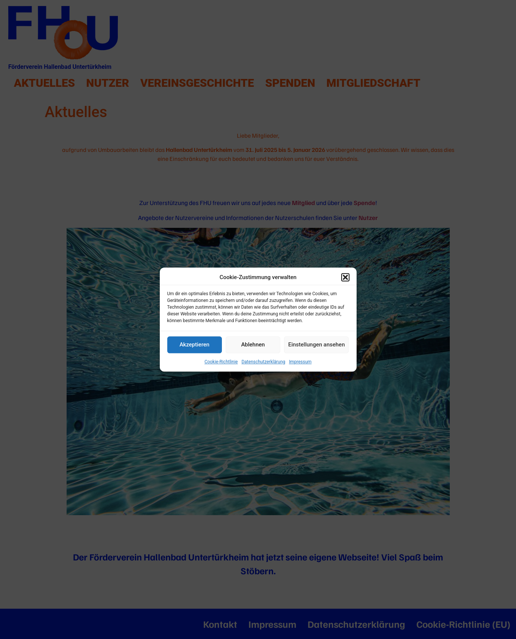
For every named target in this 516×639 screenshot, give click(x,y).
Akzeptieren (195, 344)
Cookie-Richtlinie (221, 361)
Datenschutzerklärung (263, 361)
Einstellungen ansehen (316, 344)
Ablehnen (253, 344)
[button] (345, 277)
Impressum (300, 361)
